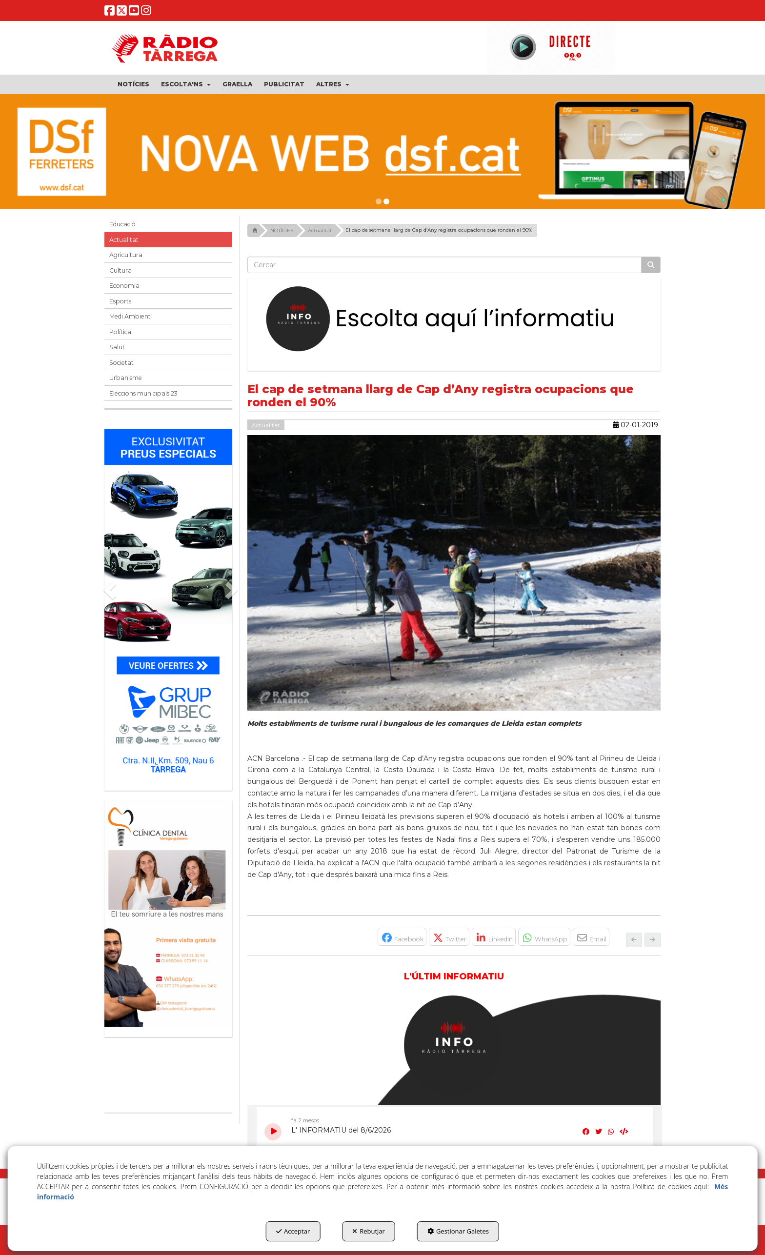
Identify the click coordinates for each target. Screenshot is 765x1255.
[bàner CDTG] (168, 913)
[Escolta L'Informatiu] (454, 319)
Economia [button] (124, 285)
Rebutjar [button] (368, 1231)
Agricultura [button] (125, 255)
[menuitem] (133, 84)
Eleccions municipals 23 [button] (143, 393)
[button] (109, 12)
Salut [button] (117, 347)
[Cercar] (651, 265)
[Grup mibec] (168, 605)
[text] (444, 265)
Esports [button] (120, 301)
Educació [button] (122, 224)
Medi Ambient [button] (130, 316)
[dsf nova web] (382, 151)
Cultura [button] (120, 270)
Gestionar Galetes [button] (458, 1231)
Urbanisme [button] (125, 377)
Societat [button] (121, 362)
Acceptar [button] (293, 1231)
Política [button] (120, 332)
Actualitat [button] (124, 239)
